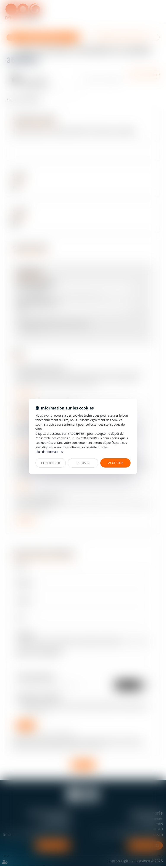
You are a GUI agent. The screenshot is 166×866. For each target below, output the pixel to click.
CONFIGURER (50, 463)
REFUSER (83, 463)
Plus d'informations (49, 452)
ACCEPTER (115, 463)
